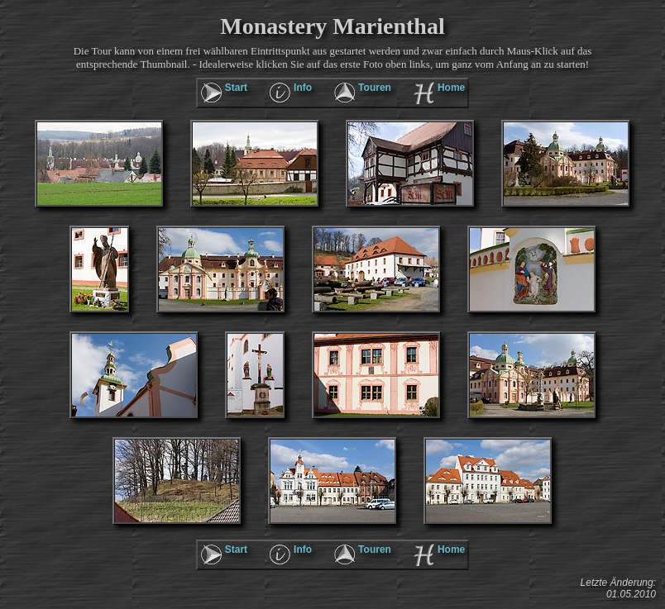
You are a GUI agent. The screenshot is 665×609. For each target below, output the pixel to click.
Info (303, 87)
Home (451, 87)
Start (236, 87)
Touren (374, 87)
